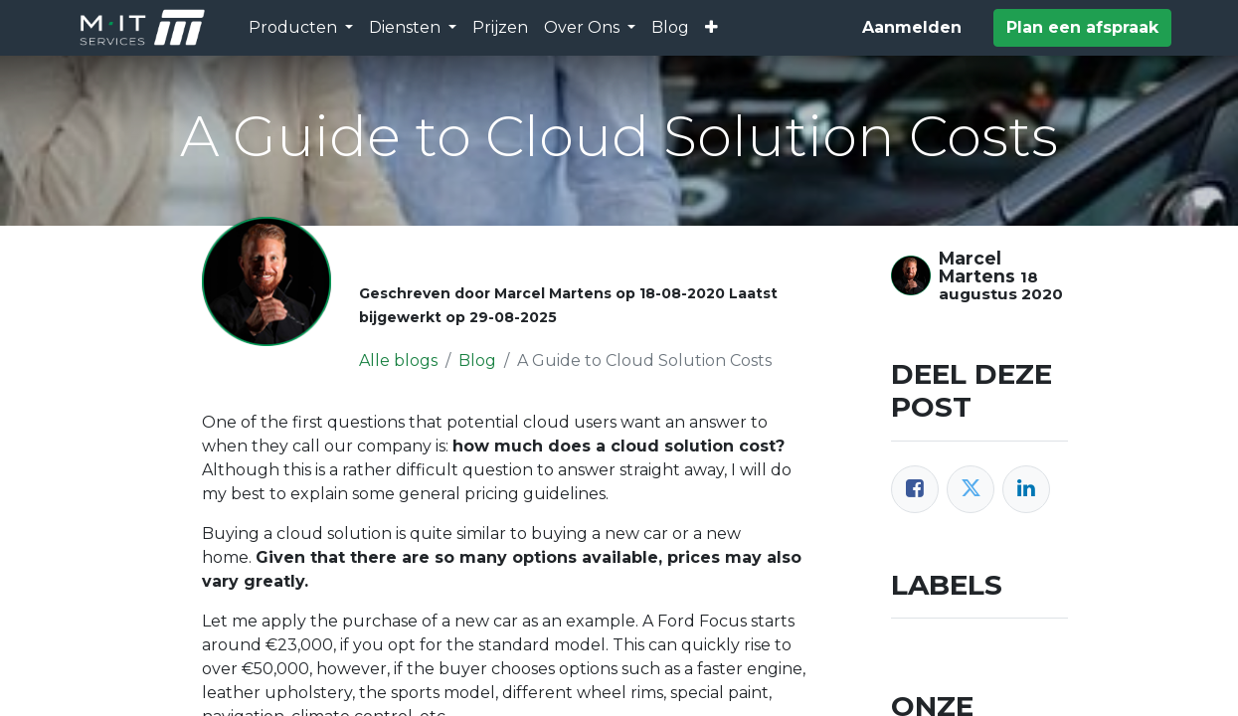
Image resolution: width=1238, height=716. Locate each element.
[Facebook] (915, 489)
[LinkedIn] (1026, 489)
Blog (477, 360)
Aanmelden (912, 27)
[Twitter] (970, 489)
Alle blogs (398, 360)
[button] (711, 28)
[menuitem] (500, 28)
